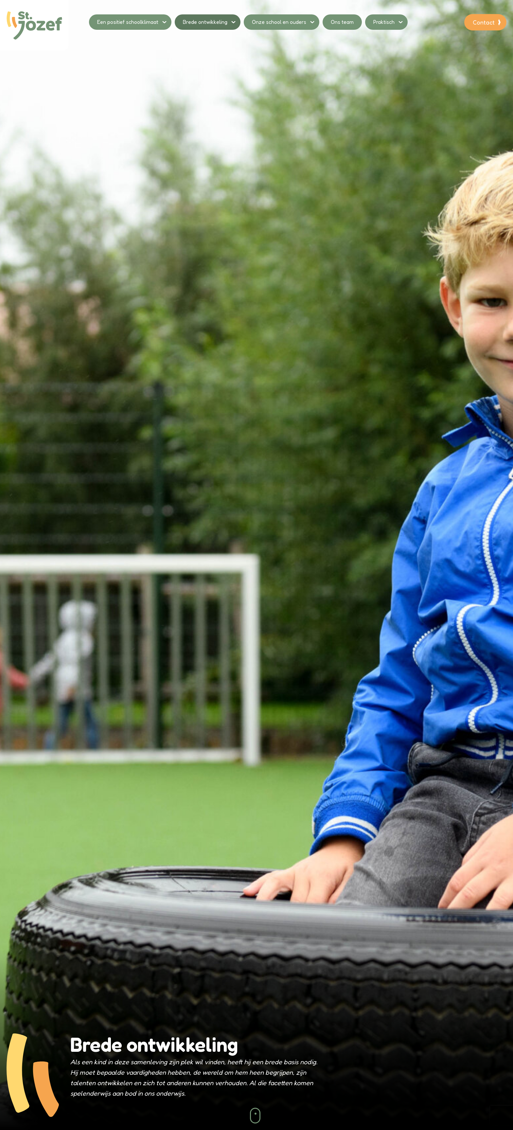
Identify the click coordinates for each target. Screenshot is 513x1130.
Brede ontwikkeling (205, 22)
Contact (484, 22)
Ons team (342, 22)
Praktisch (384, 22)
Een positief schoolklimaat (127, 22)
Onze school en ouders (279, 22)
